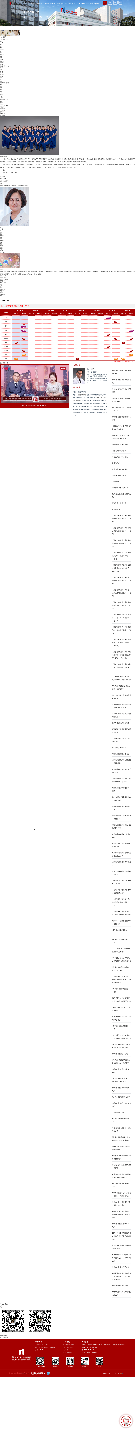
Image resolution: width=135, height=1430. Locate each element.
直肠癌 (2, 269)
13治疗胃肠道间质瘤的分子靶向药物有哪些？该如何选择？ (121, 1214)
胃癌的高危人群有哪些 (120, 469)
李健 (1, 53)
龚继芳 (2, 55)
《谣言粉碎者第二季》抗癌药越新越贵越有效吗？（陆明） (121, 543)
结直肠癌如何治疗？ (119, 748)
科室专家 (2, 108)
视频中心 (2, 113)
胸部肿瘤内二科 (5, 88)
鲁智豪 (2, 60)
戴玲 (1, 95)
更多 (4, 170)
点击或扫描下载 (4, 1337)
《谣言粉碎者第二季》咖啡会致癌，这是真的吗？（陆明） (121, 581)
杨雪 (1, 86)
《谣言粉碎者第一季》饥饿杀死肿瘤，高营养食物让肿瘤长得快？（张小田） (121, 655)
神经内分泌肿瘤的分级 (120, 1285)
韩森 (1, 102)
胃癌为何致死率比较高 (120, 457)
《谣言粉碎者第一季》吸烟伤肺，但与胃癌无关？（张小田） (121, 630)
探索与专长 (3, 276)
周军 (1, 58)
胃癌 (52, 159)
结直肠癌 (58, 159)
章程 (1, 63)
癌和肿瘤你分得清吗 (119, 503)
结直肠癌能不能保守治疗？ (121, 754)
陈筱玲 (2, 100)
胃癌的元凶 (116, 463)
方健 (1, 90)
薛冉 (6, 354)
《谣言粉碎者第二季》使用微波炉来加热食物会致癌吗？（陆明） (121, 568)
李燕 (1, 52)
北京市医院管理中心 (68, 1347)
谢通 (6, 358)
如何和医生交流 (117, 481)
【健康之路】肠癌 (118, 1112)
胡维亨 (2, 92)
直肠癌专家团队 (4, 279)
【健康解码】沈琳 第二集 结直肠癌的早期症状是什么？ (121, 902)
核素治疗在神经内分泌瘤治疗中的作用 (34, 405)
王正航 (2, 70)
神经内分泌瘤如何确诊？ (120, 1267)
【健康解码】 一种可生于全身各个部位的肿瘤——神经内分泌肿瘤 (121, 980)
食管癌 (64, 159)
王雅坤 (2, 68)
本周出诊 (2, 112)
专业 (110, 2)
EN (115, 2)
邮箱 (120, 2)
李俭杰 (2, 81)
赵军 (1, 75)
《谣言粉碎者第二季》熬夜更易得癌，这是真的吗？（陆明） (121, 556)
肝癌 (1, 287)
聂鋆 (1, 93)
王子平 (2, 73)
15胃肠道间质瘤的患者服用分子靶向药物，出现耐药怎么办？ (121, 1258)
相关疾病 (2, 110)
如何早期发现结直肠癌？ (120, 723)
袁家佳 (2, 66)
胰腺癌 (2, 292)
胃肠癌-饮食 (116, 509)
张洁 (1, 98)
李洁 (1, 50)
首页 (34, 17)
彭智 (1, 61)
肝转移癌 (2, 289)
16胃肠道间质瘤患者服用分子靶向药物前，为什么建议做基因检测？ (121, 1276)
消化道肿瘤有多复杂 (119, 451)
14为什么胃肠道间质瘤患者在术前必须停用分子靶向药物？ (121, 1236)
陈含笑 (2, 85)
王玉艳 (2, 78)
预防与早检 (3, 282)
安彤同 (2, 77)
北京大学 (65, 1350)
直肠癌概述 (3, 277)
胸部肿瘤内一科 (5, 72)
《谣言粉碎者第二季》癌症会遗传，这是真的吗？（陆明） (121, 531)
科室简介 (2, 107)
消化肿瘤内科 (4, 45)
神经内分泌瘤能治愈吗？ (120, 1054)
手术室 (2, 38)
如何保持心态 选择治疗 (120, 488)
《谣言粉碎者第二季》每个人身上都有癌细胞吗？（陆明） (121, 593)
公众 (104, 2)
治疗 (1, 286)
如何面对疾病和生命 (119, 475)
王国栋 (2, 36)
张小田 (2, 48)
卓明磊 (2, 80)
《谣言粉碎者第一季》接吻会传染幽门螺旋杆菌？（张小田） (121, 605)
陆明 (1, 57)
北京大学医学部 (67, 1352)
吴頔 (1, 97)
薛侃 (1, 40)
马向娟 (2, 103)
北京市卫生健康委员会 (69, 1344)
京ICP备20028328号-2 (88, 1350)
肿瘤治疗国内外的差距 (120, 444)
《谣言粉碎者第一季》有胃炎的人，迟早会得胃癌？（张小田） (121, 643)
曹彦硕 (2, 65)
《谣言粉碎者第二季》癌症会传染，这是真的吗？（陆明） (121, 519)
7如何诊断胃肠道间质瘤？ (121, 1097)
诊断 (1, 284)
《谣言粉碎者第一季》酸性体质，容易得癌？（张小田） (121, 667)
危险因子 (2, 281)
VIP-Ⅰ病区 (3, 41)
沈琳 (1, 47)
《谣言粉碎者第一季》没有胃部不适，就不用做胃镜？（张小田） (121, 618)
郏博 (1, 83)
